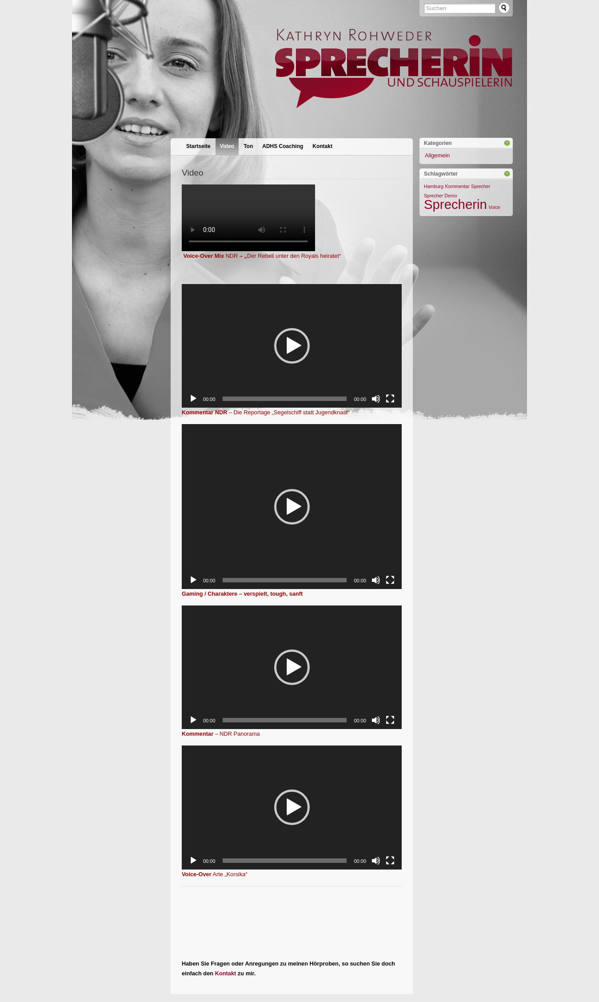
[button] (292, 346)
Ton (248, 146)
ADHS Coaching (282, 146)
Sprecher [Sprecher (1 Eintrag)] (480, 186)
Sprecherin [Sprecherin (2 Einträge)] (455, 204)
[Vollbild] (390, 398)
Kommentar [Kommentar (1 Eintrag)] (457, 186)
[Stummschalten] (375, 398)
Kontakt (322, 146)
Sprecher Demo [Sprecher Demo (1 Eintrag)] (440, 195)
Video (227, 146)
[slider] (285, 399)
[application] (292, 346)
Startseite (198, 146)
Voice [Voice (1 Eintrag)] (494, 207)
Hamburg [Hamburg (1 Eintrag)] (433, 186)
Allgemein (437, 155)
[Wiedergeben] (193, 398)
